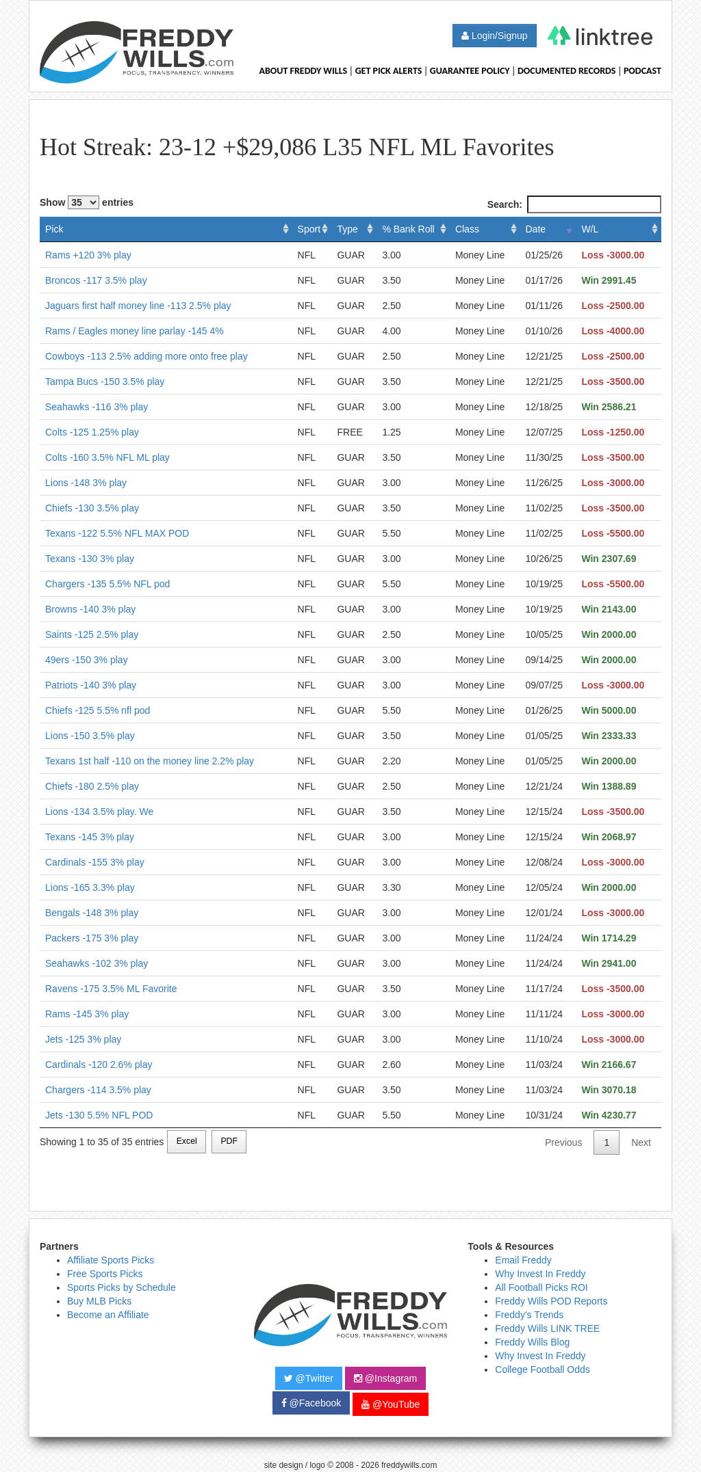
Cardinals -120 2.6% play (98, 1064)
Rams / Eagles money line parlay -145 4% (134, 330)
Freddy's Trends (529, 1314)
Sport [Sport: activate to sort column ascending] (309, 229)
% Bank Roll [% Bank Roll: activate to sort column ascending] (408, 229)
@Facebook (311, 1402)
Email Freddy (523, 1260)
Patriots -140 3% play (90, 685)
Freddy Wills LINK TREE (547, 1328)
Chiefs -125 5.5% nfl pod (97, 710)
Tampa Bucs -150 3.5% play (104, 381)
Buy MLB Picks (99, 1301)
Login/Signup (494, 35)
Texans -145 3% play (89, 836)
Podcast (642, 71)
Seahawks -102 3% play (96, 963)
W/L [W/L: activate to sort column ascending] (589, 229)
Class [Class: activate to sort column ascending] (467, 229)
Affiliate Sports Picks (110, 1260)
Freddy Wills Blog (532, 1342)
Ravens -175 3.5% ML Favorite (111, 988)
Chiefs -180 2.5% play (92, 786)
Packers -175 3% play (91, 938)
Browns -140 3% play (90, 609)
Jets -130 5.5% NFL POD (99, 1115)
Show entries (86, 202)
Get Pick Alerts (388, 71)
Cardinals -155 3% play (94, 862)
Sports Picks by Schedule (121, 1287)
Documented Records (567, 71)
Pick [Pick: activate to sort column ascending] (54, 229)
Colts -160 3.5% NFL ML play (107, 457)
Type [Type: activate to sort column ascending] (347, 229)
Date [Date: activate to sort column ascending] (536, 229)
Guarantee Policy (470, 71)
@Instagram (385, 1378)
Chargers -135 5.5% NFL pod (107, 583)
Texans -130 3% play (89, 558)
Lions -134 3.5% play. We (99, 811)
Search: (574, 204)
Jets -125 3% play (83, 1039)
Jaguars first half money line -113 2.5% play (138, 305)
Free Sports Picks (104, 1273)
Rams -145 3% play (87, 1013)
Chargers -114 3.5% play (98, 1089)
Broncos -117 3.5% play (96, 280)
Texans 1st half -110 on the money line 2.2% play (149, 760)
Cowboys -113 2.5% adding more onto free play (146, 356)
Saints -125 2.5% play (91, 634)
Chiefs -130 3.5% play (92, 508)
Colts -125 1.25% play (92, 432)
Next (641, 1142)
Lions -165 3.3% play (90, 887)
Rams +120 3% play (88, 255)
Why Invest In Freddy (540, 1273)
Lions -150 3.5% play (90, 735)
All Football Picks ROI (541, 1287)
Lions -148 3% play (86, 482)
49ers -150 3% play (86, 659)
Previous (563, 1142)
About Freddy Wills (303, 71)
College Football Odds (542, 1369)
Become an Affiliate (108, 1314)
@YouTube (390, 1404)
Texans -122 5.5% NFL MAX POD (117, 533)
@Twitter (308, 1378)
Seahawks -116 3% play (96, 406)
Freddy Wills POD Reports (551, 1301)
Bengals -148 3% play (91, 912)
